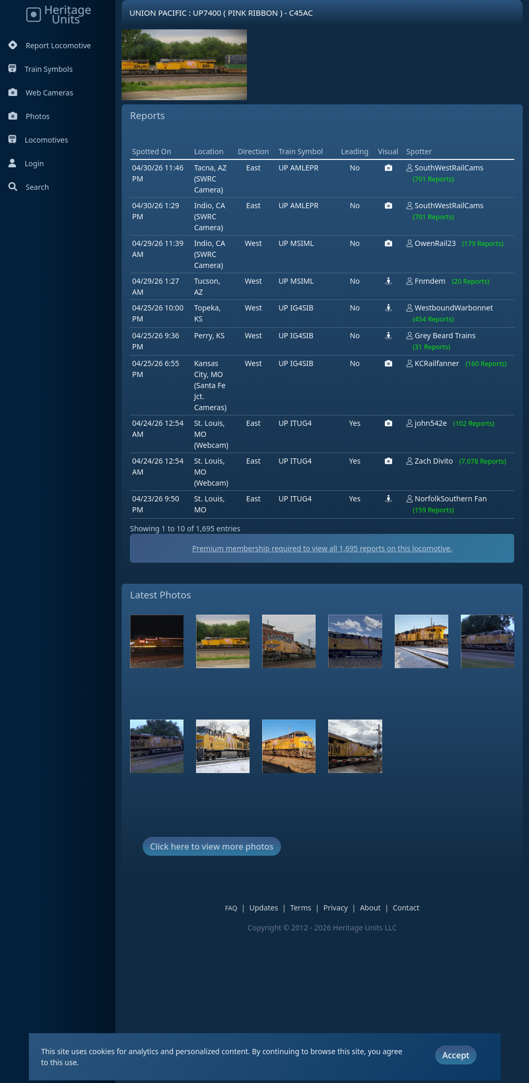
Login (26, 163)
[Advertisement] (321, 208)
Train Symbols (40, 69)
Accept (455, 1055)
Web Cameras (40, 93)
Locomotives (38, 140)
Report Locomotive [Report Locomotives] (49, 45)
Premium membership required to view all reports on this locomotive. (322, 698)
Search (28, 187)
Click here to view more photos (212, 996)
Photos (29, 116)
